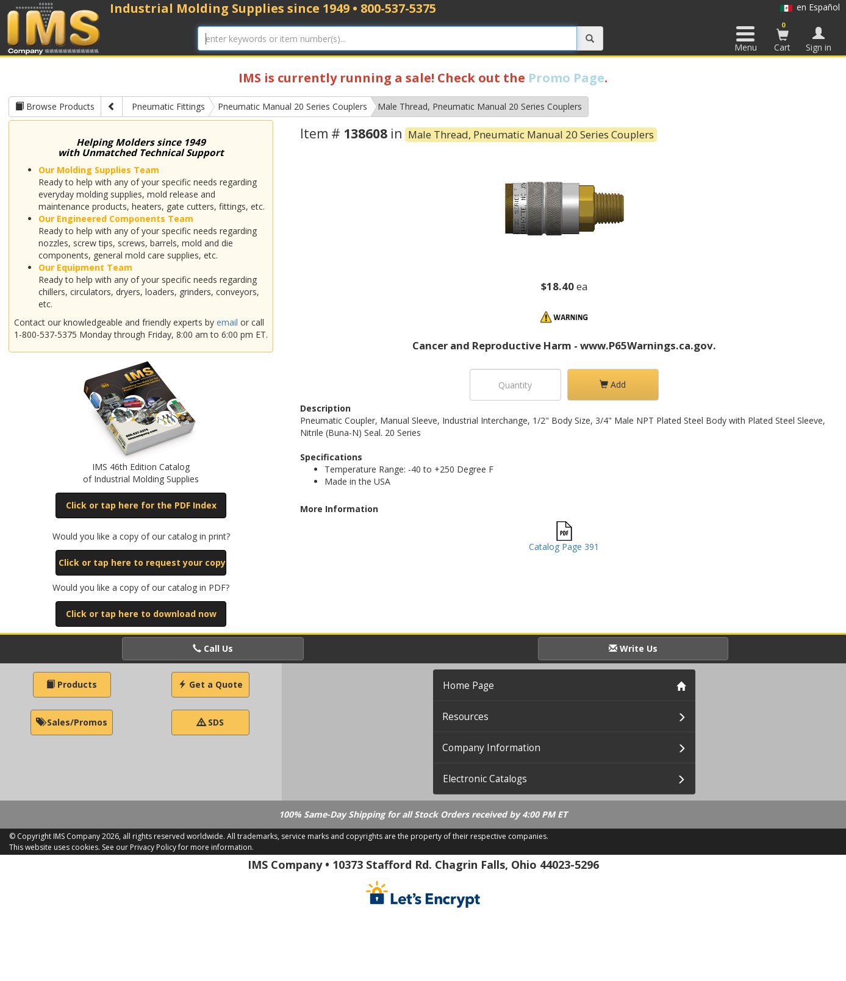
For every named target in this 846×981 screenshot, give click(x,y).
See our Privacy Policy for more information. (178, 847)
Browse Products (55, 106)
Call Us (213, 648)
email (227, 322)
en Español (810, 7)
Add (613, 384)
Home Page (468, 685)
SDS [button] (210, 722)
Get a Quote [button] (210, 684)
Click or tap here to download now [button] (141, 613)
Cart (782, 36)
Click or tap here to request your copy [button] (142, 562)
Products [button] (71, 684)
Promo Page (566, 78)
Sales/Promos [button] (71, 722)
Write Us (633, 648)
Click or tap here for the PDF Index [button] (141, 505)
